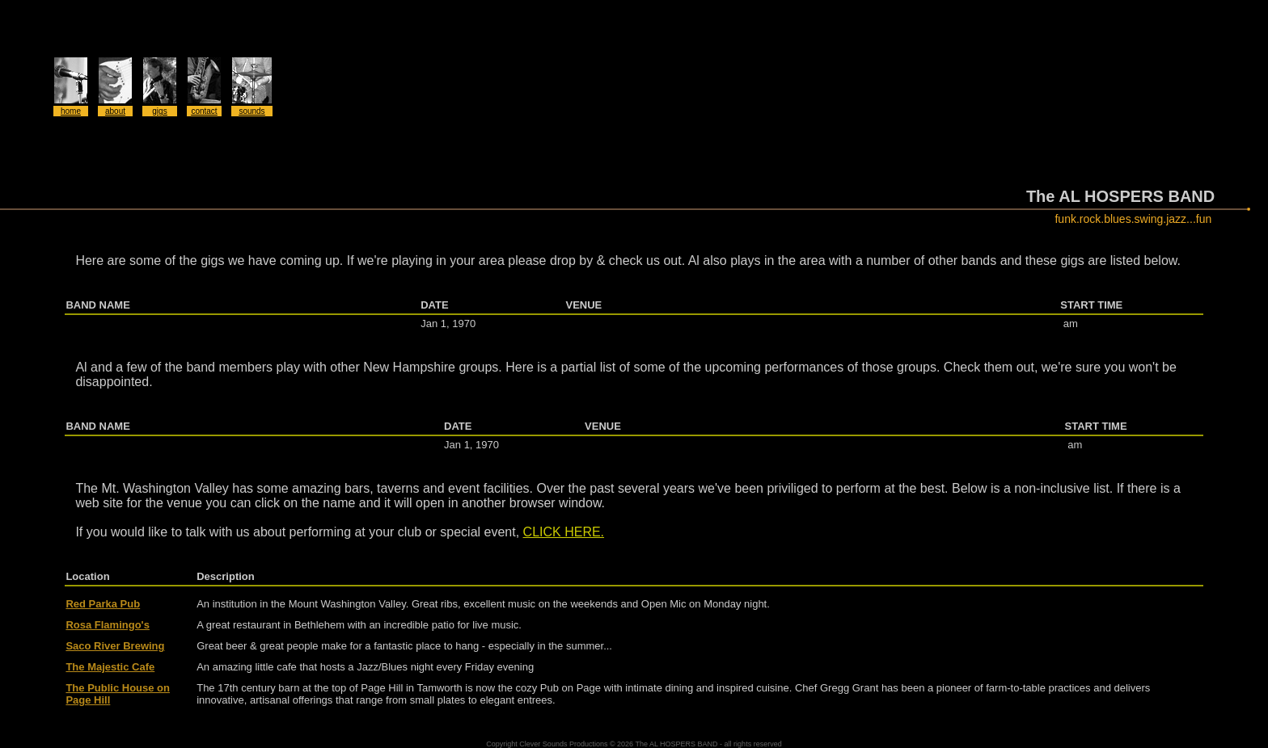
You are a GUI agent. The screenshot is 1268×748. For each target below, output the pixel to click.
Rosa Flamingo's (108, 625)
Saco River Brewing (115, 646)
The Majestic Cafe (110, 667)
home (71, 111)
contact (204, 111)
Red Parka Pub (103, 604)
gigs (159, 111)
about (115, 111)
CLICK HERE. (563, 532)
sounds (251, 111)
